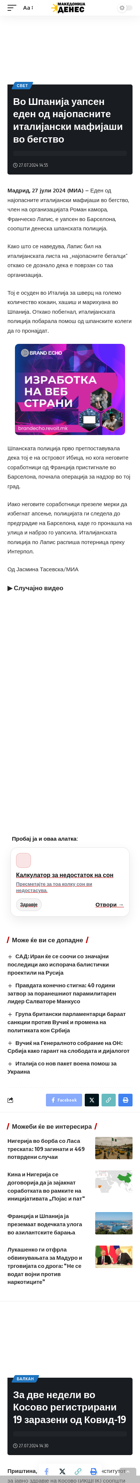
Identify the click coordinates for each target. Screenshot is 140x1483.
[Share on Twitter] (62, 1471)
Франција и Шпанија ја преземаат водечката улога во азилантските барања (44, 1224)
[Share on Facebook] (47, 1471)
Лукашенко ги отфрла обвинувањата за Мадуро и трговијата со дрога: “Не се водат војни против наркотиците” (44, 1265)
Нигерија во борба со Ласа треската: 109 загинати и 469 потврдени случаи (46, 1148)
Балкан (25, 1379)
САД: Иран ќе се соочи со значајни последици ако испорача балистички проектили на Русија (58, 964)
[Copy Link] (78, 1471)
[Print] (94, 1471)
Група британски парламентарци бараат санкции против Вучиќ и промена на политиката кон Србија (66, 1021)
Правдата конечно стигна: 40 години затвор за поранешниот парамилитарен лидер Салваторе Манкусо (61, 993)
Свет (22, 85)
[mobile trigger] (13, 8)
